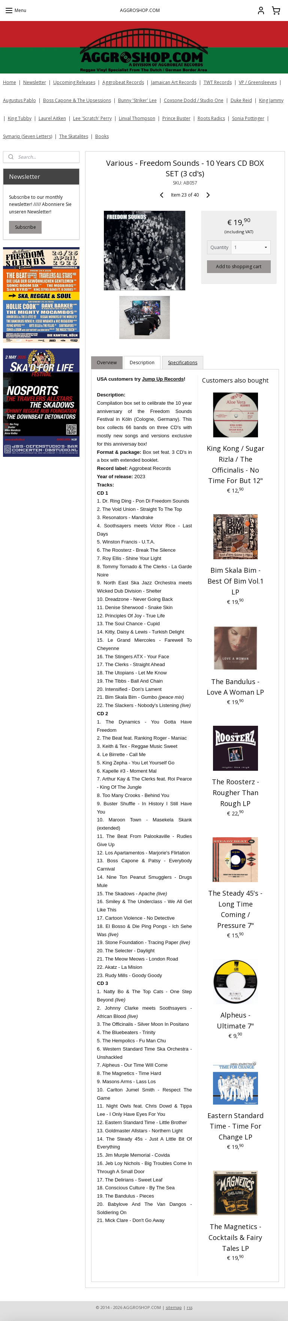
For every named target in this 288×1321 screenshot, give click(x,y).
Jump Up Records (163, 379)
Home (9, 82)
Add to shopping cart (239, 266)
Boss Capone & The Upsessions (77, 100)
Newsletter (34, 82)
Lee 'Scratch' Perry (92, 118)
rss (189, 1307)
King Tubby (20, 118)
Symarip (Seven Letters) (27, 136)
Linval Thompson (137, 118)
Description (142, 362)
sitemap (174, 1307)
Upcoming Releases (74, 82)
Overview (107, 362)
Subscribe (25, 227)
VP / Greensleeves (258, 82)
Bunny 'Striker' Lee (137, 100)
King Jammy (271, 100)
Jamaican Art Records (173, 82)
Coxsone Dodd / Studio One (194, 100)
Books (102, 136)
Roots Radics (211, 118)
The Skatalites (73, 136)
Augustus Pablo (19, 100)
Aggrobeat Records (123, 82)
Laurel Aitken (52, 118)
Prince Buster (176, 118)
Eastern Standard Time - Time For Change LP (235, 1126)
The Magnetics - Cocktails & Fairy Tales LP (235, 1237)
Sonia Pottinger (248, 118)
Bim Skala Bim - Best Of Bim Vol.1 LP (235, 581)
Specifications (183, 362)
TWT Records (218, 82)
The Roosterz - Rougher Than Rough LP (235, 792)
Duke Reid (241, 100)
